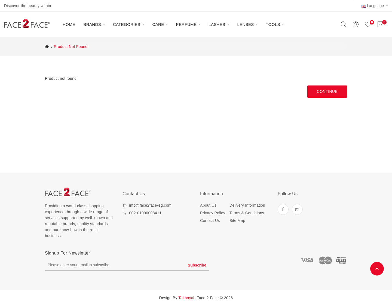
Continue (327, 91)
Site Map (237, 220)
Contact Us (210, 220)
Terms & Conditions (246, 213)
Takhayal (186, 298)
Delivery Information (247, 205)
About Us (208, 205)
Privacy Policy (212, 213)
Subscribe (197, 265)
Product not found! (71, 46)
